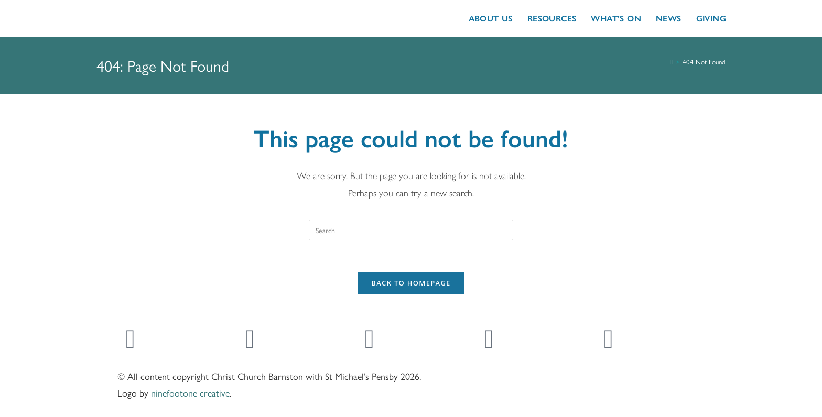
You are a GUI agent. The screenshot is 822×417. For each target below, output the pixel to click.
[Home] (671, 62)
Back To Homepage (410, 283)
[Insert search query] (411, 230)
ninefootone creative (190, 392)
